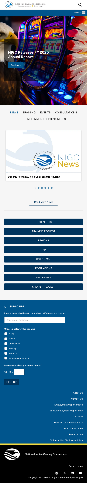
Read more (17, 65)
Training (13, 348)
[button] (77, 13)
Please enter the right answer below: (23, 365)
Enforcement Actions (19, 358)
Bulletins (13, 353)
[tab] (14, 112)
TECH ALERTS (43, 222)
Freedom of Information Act (68, 422)
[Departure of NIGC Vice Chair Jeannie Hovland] (43, 151)
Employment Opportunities (68, 404)
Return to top (76, 466)
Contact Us (77, 398)
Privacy (79, 416)
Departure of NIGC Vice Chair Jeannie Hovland (34, 176)
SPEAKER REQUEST (43, 286)
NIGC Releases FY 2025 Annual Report (28, 54)
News (11, 334)
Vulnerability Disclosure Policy (66, 440)
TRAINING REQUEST (43, 231)
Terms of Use (76, 434)
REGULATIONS (43, 268)
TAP (43, 249)
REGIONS (43, 240)
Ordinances (14, 344)
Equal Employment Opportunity (66, 410)
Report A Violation (73, 428)
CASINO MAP (43, 259)
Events (12, 338)
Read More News (43, 202)
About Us (78, 393)
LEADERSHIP (43, 277)
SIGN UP (11, 382)
